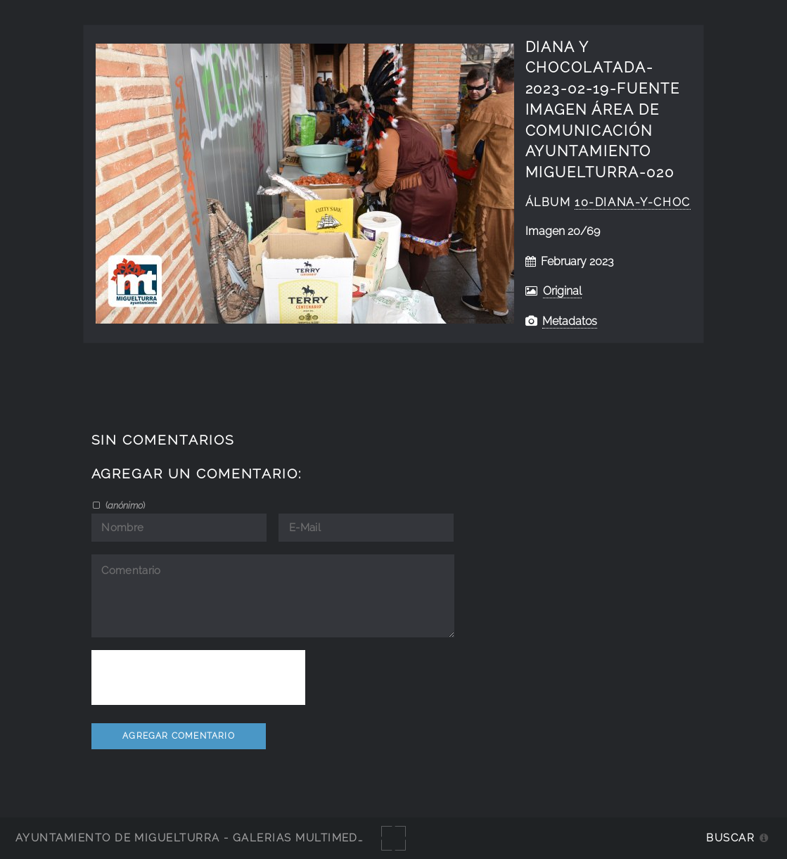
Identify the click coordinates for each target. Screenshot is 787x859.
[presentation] (198, 677)
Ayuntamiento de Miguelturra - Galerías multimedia (192, 838)
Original (562, 291)
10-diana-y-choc (633, 202)
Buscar (730, 838)
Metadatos (569, 321)
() (124, 505)
